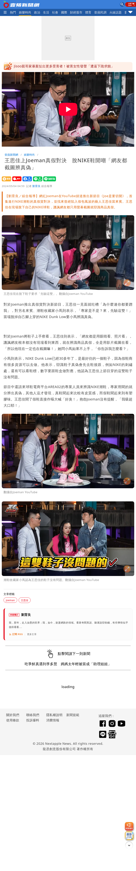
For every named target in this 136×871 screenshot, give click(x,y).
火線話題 (115, 12)
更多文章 (32, 634)
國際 (64, 12)
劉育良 (36, 186)
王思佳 (24, 600)
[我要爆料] (129, 826)
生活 (46, 12)
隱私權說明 (53, 715)
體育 (88, 12)
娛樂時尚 (25, 12)
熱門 (13, 12)
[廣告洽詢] (129, 835)
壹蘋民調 (100, 12)
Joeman (10, 600)
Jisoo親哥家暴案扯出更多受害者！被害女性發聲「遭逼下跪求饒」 (64, 66)
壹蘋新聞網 (11, 154)
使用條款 (12, 720)
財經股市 (76, 12)
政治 (37, 12)
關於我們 (12, 715)
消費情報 (52, 720)
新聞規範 (72, 715)
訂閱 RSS (16, 634)
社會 (55, 12)
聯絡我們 (32, 715)
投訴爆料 (32, 720)
